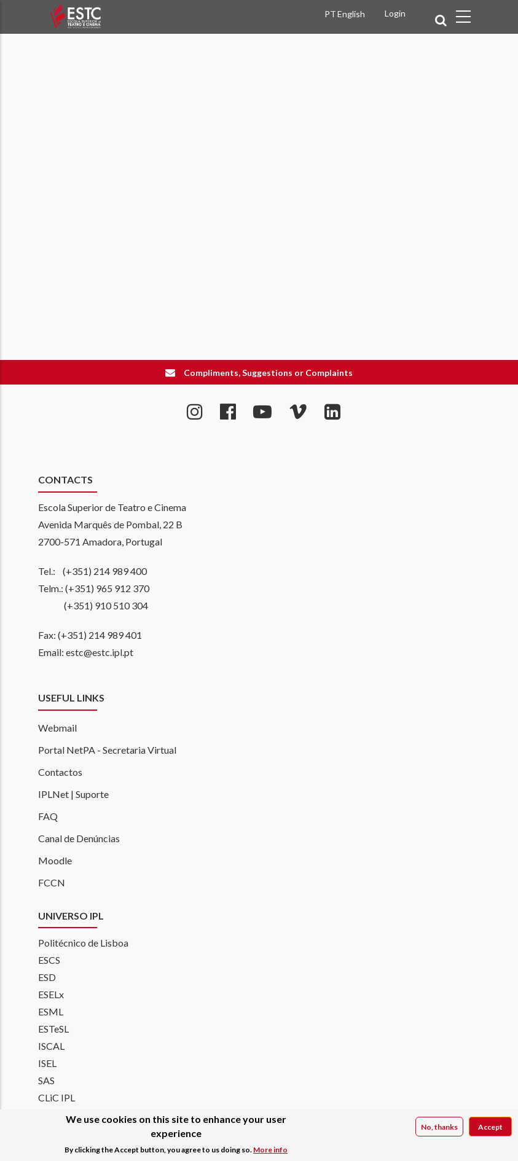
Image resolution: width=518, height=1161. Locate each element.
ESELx (51, 994)
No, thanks (439, 1127)
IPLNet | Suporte (73, 794)
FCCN (51, 882)
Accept (490, 1127)
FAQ (48, 816)
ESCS (49, 960)
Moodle (55, 860)
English (351, 14)
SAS (46, 1080)
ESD (47, 977)
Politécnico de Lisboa (83, 942)
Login (395, 13)
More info (270, 1150)
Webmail (57, 727)
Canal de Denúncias (79, 838)
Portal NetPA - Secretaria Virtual (107, 750)
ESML (50, 1011)
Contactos (60, 772)
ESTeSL (53, 1028)
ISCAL (51, 1046)
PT (330, 14)
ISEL (47, 1063)
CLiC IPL (56, 1097)
